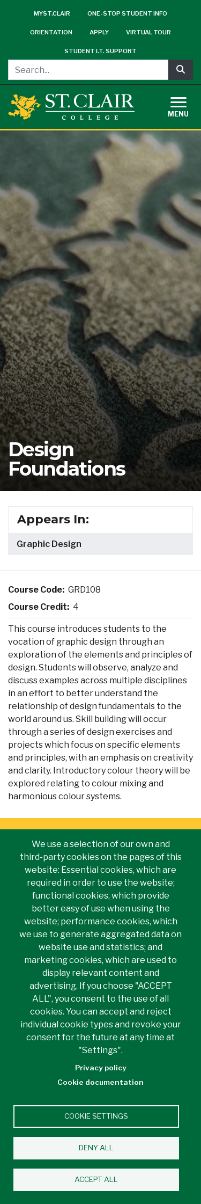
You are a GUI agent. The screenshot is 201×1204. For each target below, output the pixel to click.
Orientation (51, 32)
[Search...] (88, 70)
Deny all (96, 1147)
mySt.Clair (52, 13)
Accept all (96, 1179)
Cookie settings (96, 1116)
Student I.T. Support (100, 51)
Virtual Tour (148, 32)
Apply (99, 32)
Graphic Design (49, 544)
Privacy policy (100, 1067)
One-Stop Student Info (127, 13)
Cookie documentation (100, 1082)
